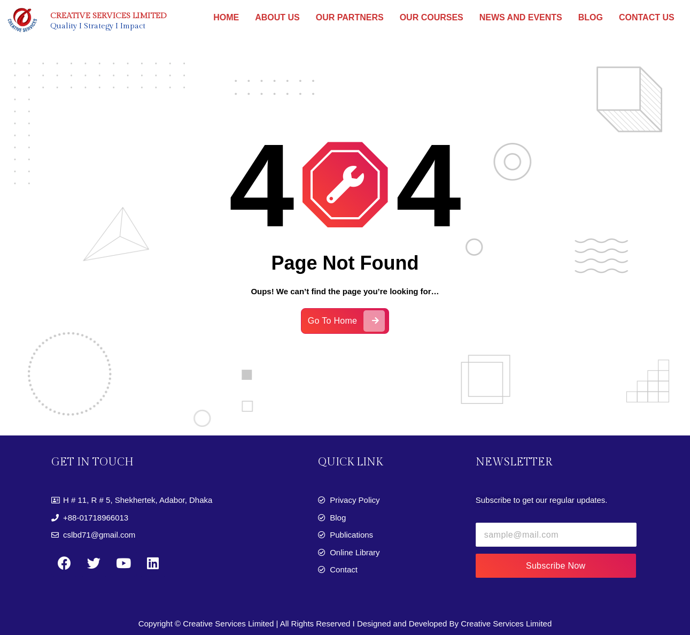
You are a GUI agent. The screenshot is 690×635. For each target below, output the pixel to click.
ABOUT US (277, 17)
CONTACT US (647, 17)
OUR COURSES (431, 17)
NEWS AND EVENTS (520, 17)
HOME (226, 17)
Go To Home (346, 325)
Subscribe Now (556, 565)
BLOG (590, 17)
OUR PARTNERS (350, 17)
